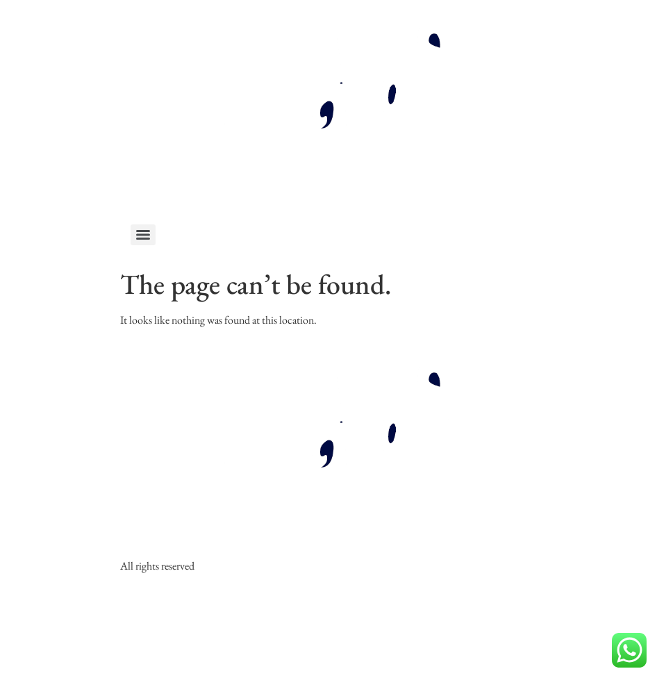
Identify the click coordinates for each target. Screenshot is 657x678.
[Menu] (143, 234)
